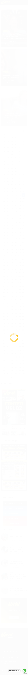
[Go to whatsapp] (24, 671)
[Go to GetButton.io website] (24, 673)
